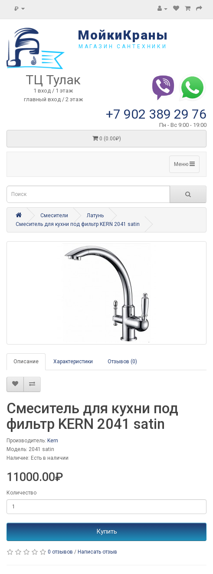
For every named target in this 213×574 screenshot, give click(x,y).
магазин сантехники (123, 46)
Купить (106, 531)
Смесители (54, 215)
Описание (26, 361)
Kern (52, 441)
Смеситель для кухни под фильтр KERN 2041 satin (78, 224)
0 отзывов (60, 552)
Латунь (95, 215)
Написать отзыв (97, 552)
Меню (184, 164)
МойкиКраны (123, 35)
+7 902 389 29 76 (156, 114)
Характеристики (73, 361)
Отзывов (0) (122, 361)
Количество (21, 493)
